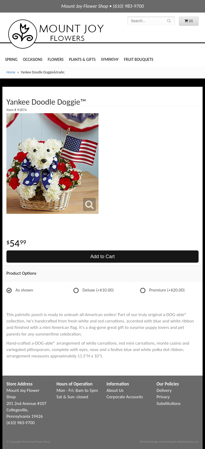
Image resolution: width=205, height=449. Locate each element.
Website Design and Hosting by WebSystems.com (169, 441)
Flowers (56, 59)
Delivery (164, 390)
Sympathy (110, 59)
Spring (11, 59)
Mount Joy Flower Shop (55, 34)
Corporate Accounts (125, 397)
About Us (115, 390)
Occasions (32, 59)
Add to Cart (102, 256)
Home (10, 72)
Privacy (163, 397)
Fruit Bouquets (138, 59)
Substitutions (169, 403)
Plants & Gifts (82, 59)
